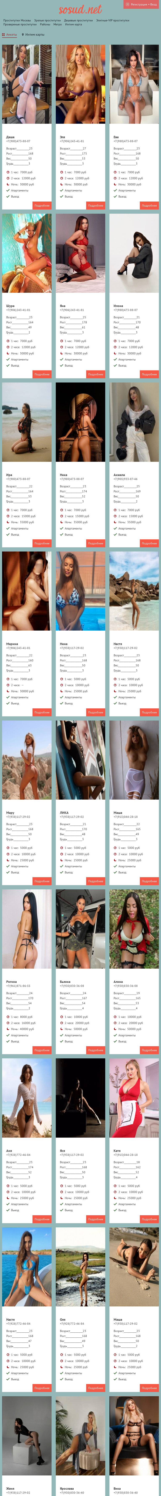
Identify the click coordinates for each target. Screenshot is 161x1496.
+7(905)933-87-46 (126, 479)
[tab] (9, 35)
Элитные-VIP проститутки (112, 20)
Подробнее (42, 205)
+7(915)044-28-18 (126, 817)
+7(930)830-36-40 (72, 1493)
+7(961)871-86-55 (18, 986)
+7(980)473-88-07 (18, 141)
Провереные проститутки (20, 24)
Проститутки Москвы (17, 20)
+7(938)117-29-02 (72, 648)
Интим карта (73, 24)
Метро (57, 24)
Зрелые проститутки (47, 20)
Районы (45, 24)
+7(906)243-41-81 (72, 141)
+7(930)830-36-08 (72, 986)
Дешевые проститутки (78, 20)
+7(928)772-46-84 (18, 1155)
